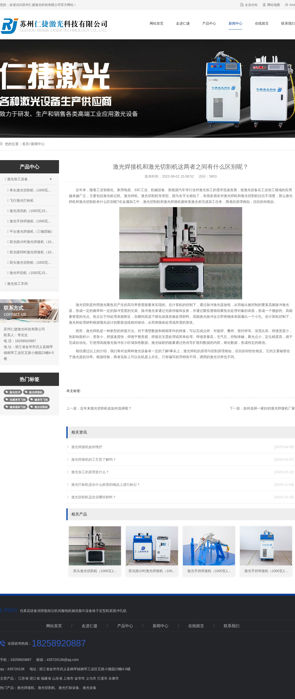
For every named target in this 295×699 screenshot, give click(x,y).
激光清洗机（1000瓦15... (27, 211)
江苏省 (23, 678)
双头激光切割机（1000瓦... (29, 262)
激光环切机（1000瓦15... (27, 273)
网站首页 (156, 23)
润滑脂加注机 (47, 611)
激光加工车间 (16, 284)
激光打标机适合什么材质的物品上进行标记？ (182, 484)
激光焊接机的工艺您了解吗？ (182, 459)
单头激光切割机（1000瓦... (29, 190)
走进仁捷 (183, 23)
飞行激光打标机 (20, 200)
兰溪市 (102, 678)
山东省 (57, 678)
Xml (292, 5)
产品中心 (209, 23)
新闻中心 (235, 23)
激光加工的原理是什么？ (182, 472)
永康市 (113, 678)
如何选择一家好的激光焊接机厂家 (269, 408)
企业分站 (251, 5)
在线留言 (262, 23)
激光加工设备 (28, 178)
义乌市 (91, 678)
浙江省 (35, 678)
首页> (26, 144)
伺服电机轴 (66, 611)
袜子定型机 (100, 611)
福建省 (46, 678)
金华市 (79, 678)
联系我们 (288, 23)
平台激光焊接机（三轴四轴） (30, 231)
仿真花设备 (28, 611)
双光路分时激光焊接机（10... (30, 242)
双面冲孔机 (118, 611)
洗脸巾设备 (83, 611)
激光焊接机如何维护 (182, 447)
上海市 (68, 678)
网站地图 (273, 5)
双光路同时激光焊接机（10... (30, 252)
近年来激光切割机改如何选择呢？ (106, 408)
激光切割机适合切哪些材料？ (182, 497)
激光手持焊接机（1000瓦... (29, 221)
